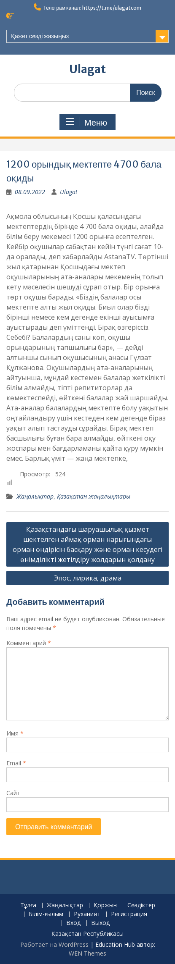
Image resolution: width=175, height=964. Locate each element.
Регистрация (129, 914)
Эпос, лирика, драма (87, 578)
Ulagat (87, 69)
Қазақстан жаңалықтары (93, 496)
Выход (100, 923)
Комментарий (28, 643)
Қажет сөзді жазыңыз (40, 36)
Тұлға (28, 905)
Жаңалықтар (35, 496)
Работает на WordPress (54, 944)
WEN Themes (87, 953)
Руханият (87, 914)
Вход (73, 923)
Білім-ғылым (46, 914)
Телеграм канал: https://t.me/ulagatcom (92, 8)
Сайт (13, 793)
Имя (15, 733)
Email (16, 763)
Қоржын (105, 905)
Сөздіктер (141, 905)
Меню (86, 122)
